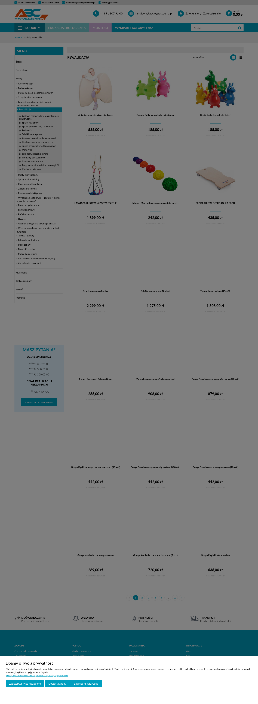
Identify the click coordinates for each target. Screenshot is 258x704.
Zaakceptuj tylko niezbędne (25, 683)
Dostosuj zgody (57, 683)
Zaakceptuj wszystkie (86, 683)
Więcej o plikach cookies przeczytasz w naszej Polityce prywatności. (37, 675)
